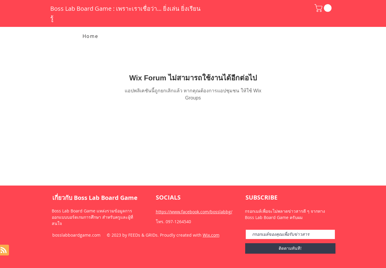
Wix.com (211, 235)
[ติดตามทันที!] (290, 248)
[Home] (91, 36)
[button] (324, 8)
